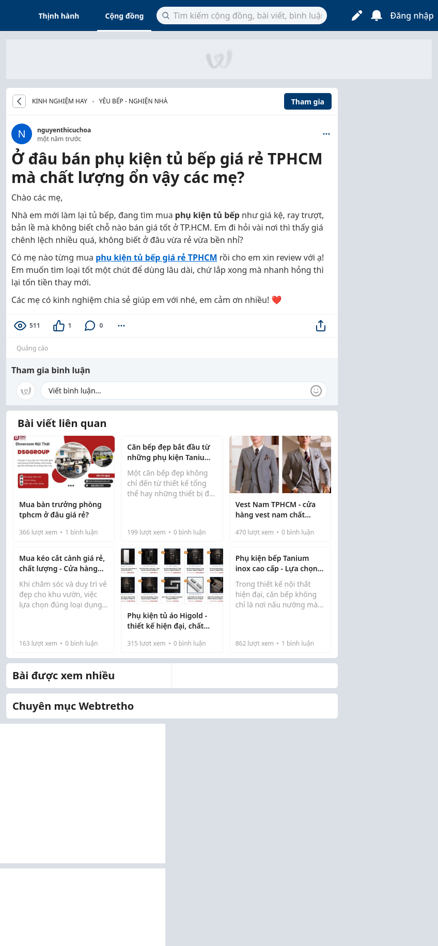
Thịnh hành (59, 16)
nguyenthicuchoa (64, 130)
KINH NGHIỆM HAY (59, 101)
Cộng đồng (124, 16)
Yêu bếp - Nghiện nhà (133, 101)
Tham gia (307, 101)
